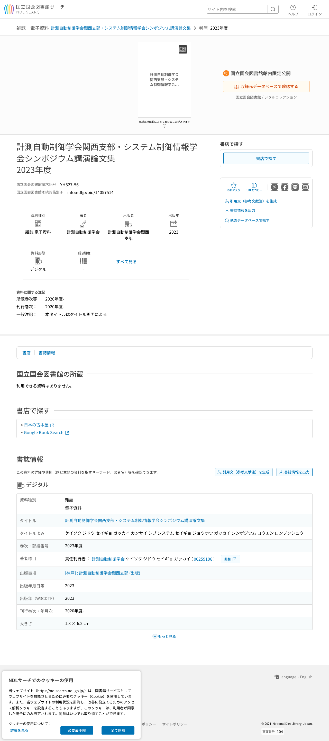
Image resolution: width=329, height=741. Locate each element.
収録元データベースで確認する (265, 86)
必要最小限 (77, 730)
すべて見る (126, 261)
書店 (26, 352)
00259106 (203, 559)
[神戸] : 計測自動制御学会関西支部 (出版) (102, 573)
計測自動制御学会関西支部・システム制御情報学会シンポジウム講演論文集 (121, 28)
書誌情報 (47, 352)
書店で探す (266, 158)
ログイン (314, 9)
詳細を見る (19, 730)
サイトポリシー (174, 724)
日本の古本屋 (39, 424)
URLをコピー (254, 187)
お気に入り (233, 187)
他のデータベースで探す (247, 220)
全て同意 (118, 730)
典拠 (230, 559)
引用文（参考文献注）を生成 (250, 201)
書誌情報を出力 (239, 210)
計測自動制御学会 (108, 559)
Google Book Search (47, 432)
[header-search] (243, 9)
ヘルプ (293, 9)
